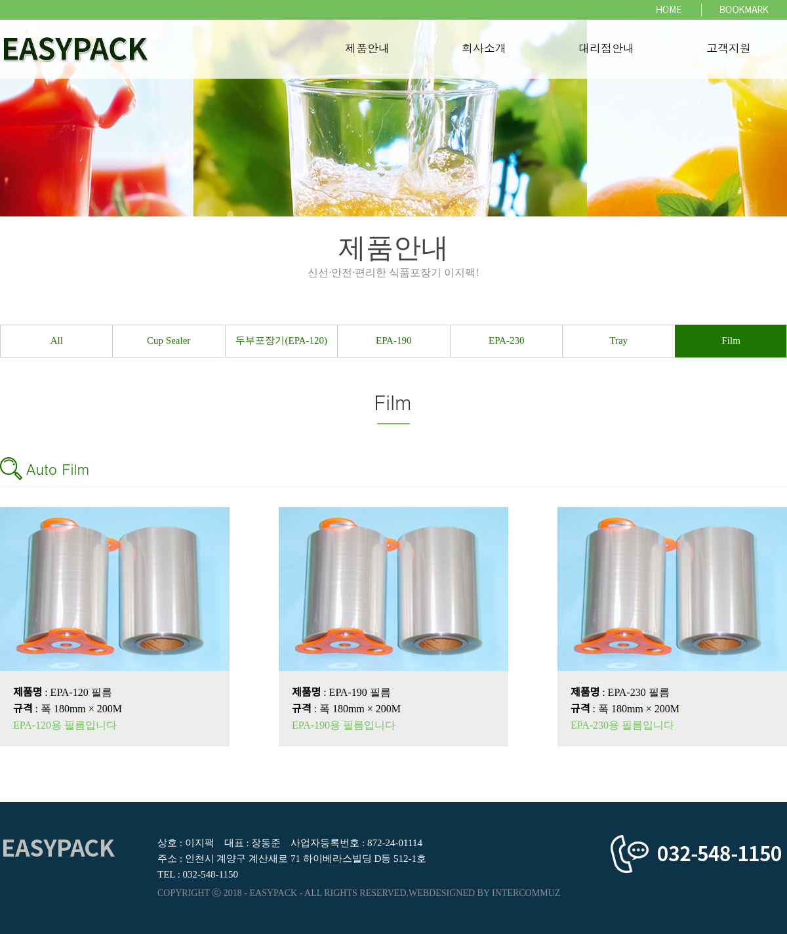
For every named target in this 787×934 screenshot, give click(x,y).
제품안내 (367, 49)
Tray (618, 340)
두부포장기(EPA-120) (281, 340)
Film (730, 340)
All (56, 340)
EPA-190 (393, 340)
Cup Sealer (169, 340)
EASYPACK (274, 893)
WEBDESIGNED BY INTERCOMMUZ (484, 893)
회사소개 (484, 49)
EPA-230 (506, 340)
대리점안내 (606, 49)
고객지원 (728, 49)
